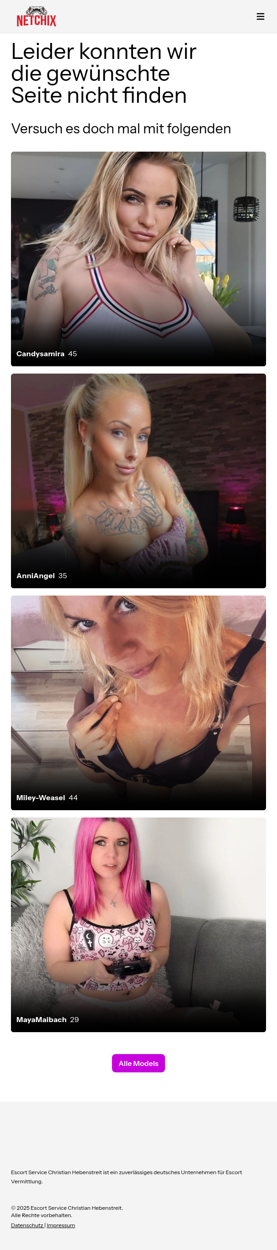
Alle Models (138, 1063)
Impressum (61, 1225)
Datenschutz (27, 1225)
